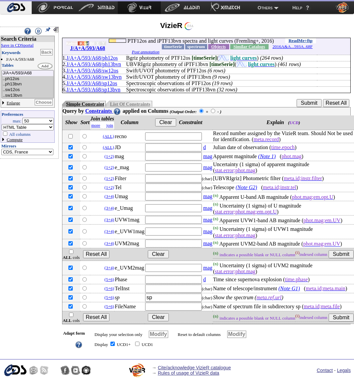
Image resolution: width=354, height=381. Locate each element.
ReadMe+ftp (301, 40)
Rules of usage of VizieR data (188, 373)
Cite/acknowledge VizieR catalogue (194, 367)
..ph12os (27, 79)
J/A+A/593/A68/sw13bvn (93, 77)
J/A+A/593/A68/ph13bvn (93, 64)
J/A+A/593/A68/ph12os (92, 58)
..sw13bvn (27, 95)
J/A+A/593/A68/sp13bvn (93, 89)
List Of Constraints (130, 104)
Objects (218, 46)
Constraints (103, 111)
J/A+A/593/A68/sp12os (91, 83)
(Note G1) (289, 288)
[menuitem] (16, 7)
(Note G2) (246, 187)
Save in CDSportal (17, 45)
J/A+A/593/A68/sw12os (92, 70)
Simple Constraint (85, 104)
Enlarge (13, 102)
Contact (325, 370)
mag (208, 156)
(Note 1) (267, 156)
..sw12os (27, 90)
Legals (344, 370)
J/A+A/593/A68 (27, 73)
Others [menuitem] (265, 7)
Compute (15, 139)
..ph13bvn (27, 84)
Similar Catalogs (249, 46)
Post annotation (145, 51)
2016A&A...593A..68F (293, 46)
